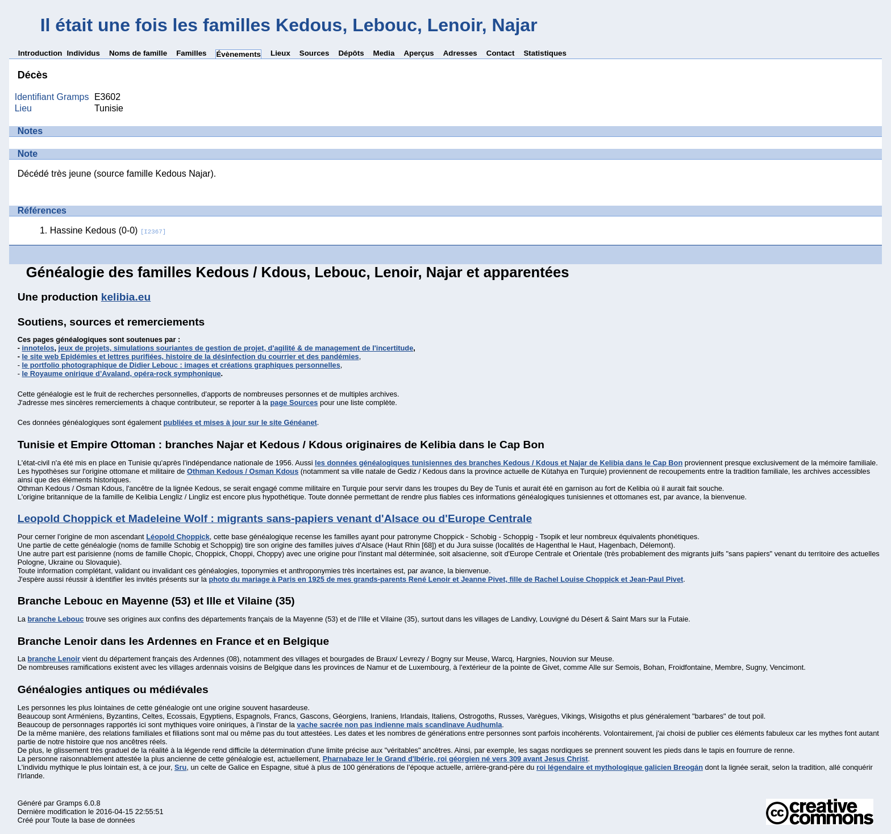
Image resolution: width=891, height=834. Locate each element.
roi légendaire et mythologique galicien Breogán (619, 767)
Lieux (280, 53)
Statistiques (545, 53)
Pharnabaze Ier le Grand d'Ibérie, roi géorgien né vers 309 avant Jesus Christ (455, 758)
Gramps (69, 803)
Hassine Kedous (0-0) (108, 230)
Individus (83, 53)
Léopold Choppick (178, 536)
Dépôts (351, 53)
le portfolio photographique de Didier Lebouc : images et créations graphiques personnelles (181, 365)
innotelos (38, 348)
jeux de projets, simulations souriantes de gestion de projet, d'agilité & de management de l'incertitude (236, 348)
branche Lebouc (55, 619)
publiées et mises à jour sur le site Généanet (240, 422)
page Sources (294, 402)
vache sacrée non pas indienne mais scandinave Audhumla (399, 724)
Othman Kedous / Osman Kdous (242, 471)
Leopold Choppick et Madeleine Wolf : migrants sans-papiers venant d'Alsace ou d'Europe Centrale (275, 518)
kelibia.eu (126, 297)
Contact (500, 53)
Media (384, 53)
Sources (314, 53)
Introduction (40, 53)
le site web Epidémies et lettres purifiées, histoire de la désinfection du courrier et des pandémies (190, 356)
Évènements (238, 54)
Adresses (460, 53)
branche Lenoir (53, 658)
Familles (191, 53)
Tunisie (108, 108)
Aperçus (418, 53)
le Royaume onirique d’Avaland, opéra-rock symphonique (121, 373)
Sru (180, 767)
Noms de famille (138, 53)
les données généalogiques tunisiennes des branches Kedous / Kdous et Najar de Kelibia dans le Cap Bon (498, 462)
